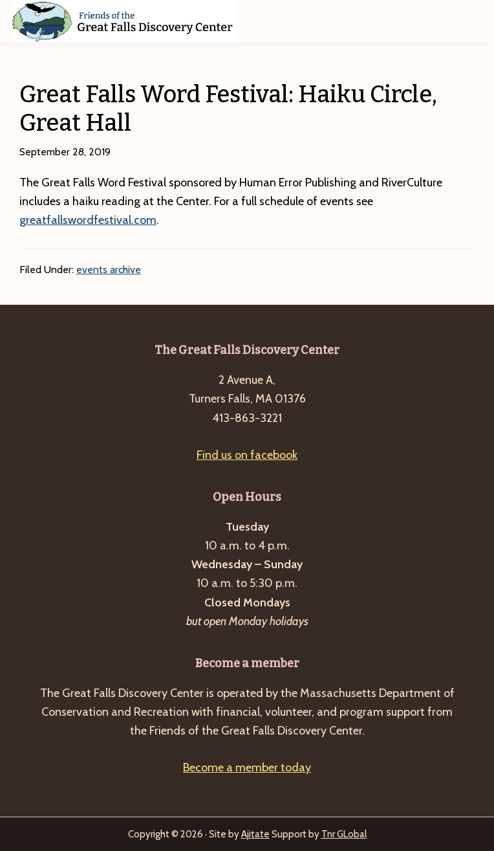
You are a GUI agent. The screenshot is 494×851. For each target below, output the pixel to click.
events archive (108, 269)
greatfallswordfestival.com (87, 220)
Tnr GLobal (344, 834)
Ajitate (255, 834)
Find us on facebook (247, 455)
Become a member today (247, 767)
